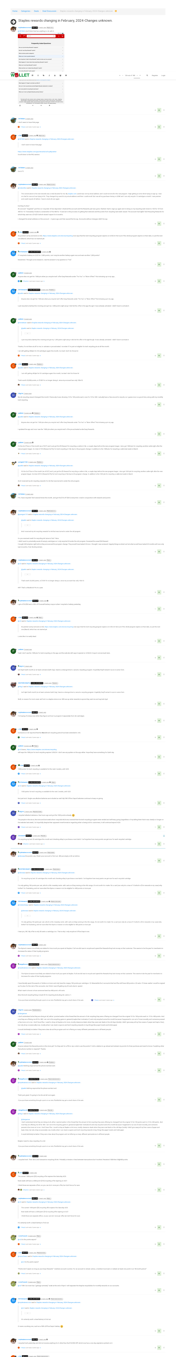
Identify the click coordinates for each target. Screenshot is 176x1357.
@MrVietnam (37, 740)
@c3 (48, 488)
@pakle (51, 218)
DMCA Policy (87, 1353)
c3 (19, 64)
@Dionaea (51, 781)
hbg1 (20, 322)
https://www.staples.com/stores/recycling (58, 164)
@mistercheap (23, 833)
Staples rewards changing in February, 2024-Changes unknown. (52, 67)
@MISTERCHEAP (55, 829)
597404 (20, 47)
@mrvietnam (22, 251)
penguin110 (22, 390)
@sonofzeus (41, 1181)
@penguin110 (51, 439)
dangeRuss (23, 893)
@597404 (41, 64)
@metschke (51, 112)
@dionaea (21, 784)
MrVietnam (22, 180)
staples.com (72, 122)
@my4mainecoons (54, 892)
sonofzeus (22, 1164)
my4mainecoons (24, 113)
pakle (20, 201)
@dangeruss (22, 942)
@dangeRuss (36, 938)
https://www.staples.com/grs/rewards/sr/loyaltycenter (37, 80)
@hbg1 (55, 611)
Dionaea (21, 764)
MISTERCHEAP (23, 611)
